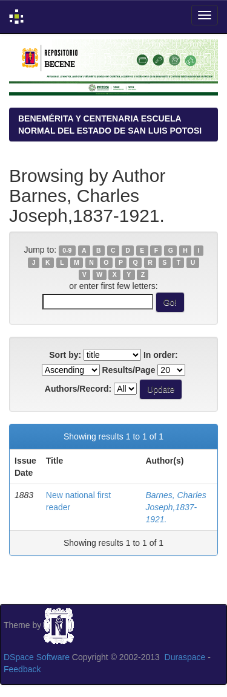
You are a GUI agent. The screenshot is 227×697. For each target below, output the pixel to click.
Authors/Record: (78, 389)
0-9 (66, 250)
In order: (160, 355)
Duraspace (185, 657)
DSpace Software (37, 657)
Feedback (22, 669)
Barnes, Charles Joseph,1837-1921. (175, 507)
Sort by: (65, 355)
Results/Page (129, 370)
